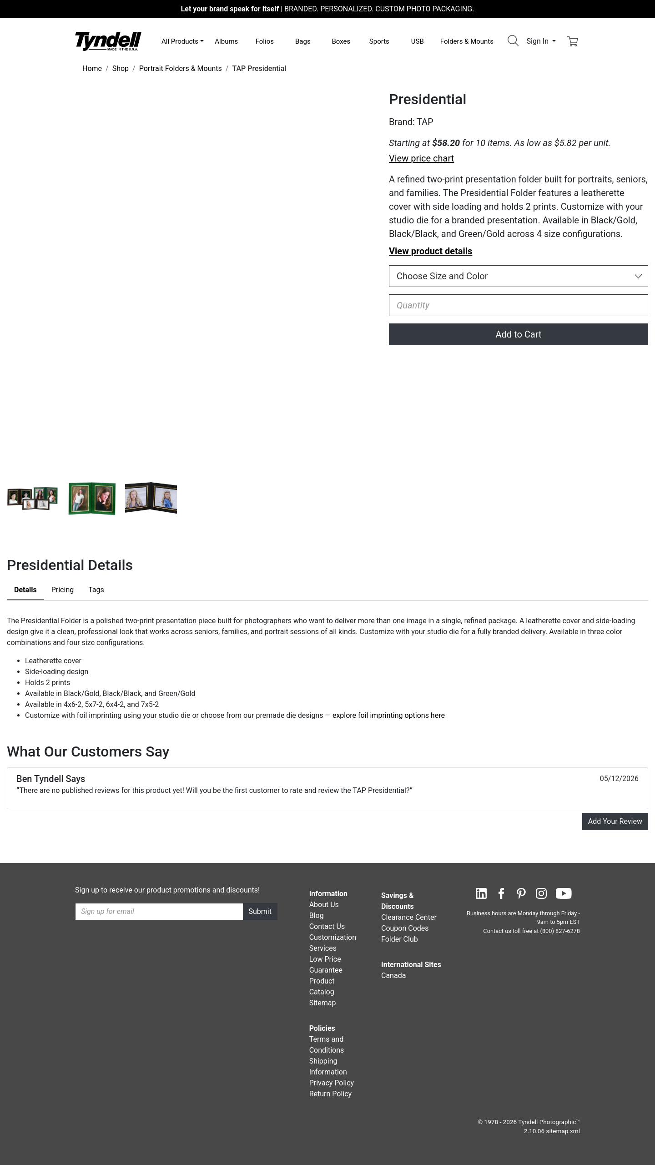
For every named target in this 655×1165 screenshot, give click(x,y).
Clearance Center (409, 917)
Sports (379, 41)
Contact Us (327, 926)
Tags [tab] (96, 589)
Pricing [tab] (62, 589)
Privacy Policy (331, 1083)
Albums (226, 41)
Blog (316, 915)
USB (417, 41)
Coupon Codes (405, 928)
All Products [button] (179, 41)
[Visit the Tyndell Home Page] (108, 40)
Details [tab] (25, 589)
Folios (265, 41)
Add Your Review (615, 821)
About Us (324, 904)
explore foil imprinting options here (389, 715)
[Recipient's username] (159, 911)
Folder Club (399, 939)
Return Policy (330, 1093)
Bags (303, 41)
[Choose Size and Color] (518, 276)
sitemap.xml (563, 1131)
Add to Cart (519, 334)
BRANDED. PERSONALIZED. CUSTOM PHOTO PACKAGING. (327, 9)
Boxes (341, 41)
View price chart (421, 158)
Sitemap (322, 1003)
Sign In (538, 41)
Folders (467, 41)
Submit (260, 911)
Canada (393, 975)
